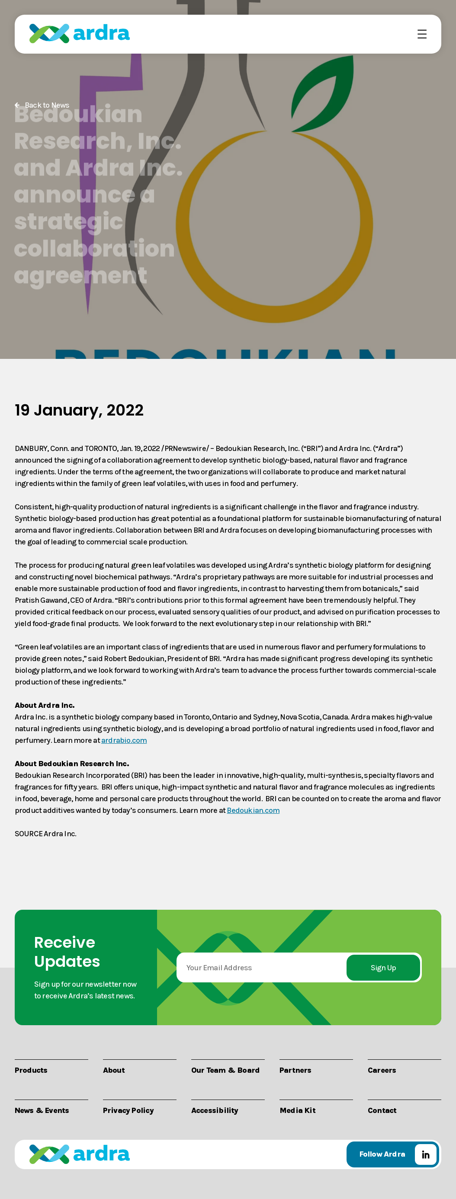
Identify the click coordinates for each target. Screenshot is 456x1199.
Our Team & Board (225, 1069)
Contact (382, 1109)
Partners (295, 1069)
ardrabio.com (124, 740)
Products (31, 1069)
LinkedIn (426, 1154)
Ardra (79, 33)
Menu (417, 33)
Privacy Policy (128, 1109)
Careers (382, 1069)
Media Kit (297, 1109)
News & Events (42, 1109)
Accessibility (214, 1109)
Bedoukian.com (253, 810)
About (114, 1069)
